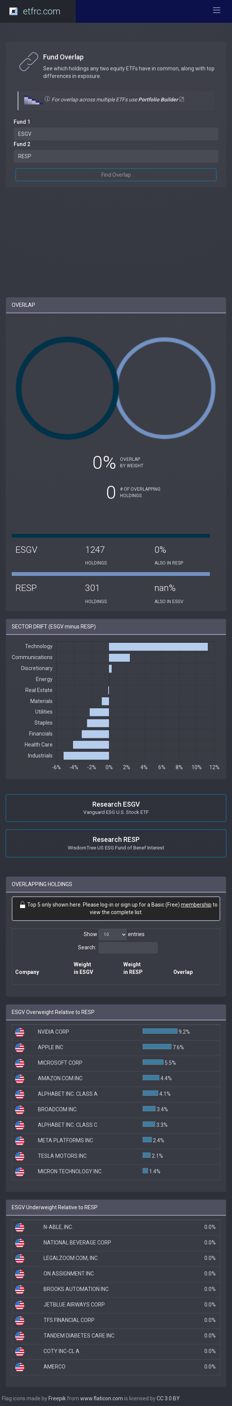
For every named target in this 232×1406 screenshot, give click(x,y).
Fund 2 (22, 144)
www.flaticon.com (101, 1398)
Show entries (114, 934)
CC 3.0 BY (168, 1398)
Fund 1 (22, 122)
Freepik (57, 1398)
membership (196, 905)
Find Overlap (116, 175)
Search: (118, 947)
